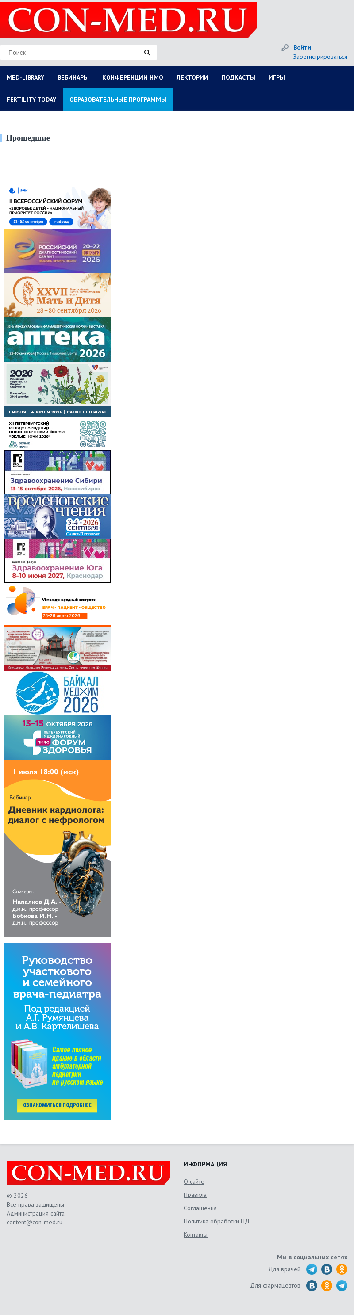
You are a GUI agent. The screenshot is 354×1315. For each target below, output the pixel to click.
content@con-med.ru (34, 1222)
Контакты (196, 1235)
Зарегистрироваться (320, 57)
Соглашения (200, 1208)
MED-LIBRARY (25, 77)
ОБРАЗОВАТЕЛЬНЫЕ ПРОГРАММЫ (117, 99)
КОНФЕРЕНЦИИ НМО (132, 77)
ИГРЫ (277, 77)
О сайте (194, 1181)
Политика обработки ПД (217, 1221)
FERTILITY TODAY (31, 99)
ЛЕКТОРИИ (192, 77)
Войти (302, 47)
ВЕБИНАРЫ (73, 77)
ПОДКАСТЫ (238, 77)
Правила (195, 1195)
